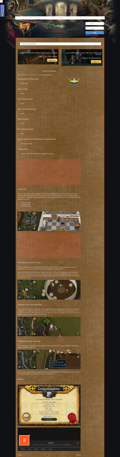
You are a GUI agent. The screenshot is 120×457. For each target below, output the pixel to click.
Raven (51, 443)
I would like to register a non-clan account (42, 444)
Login (94, 32)
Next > (79, 454)
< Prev (19, 454)
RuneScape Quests (47, 74)
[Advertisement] (49, 172)
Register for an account (91, 35)
